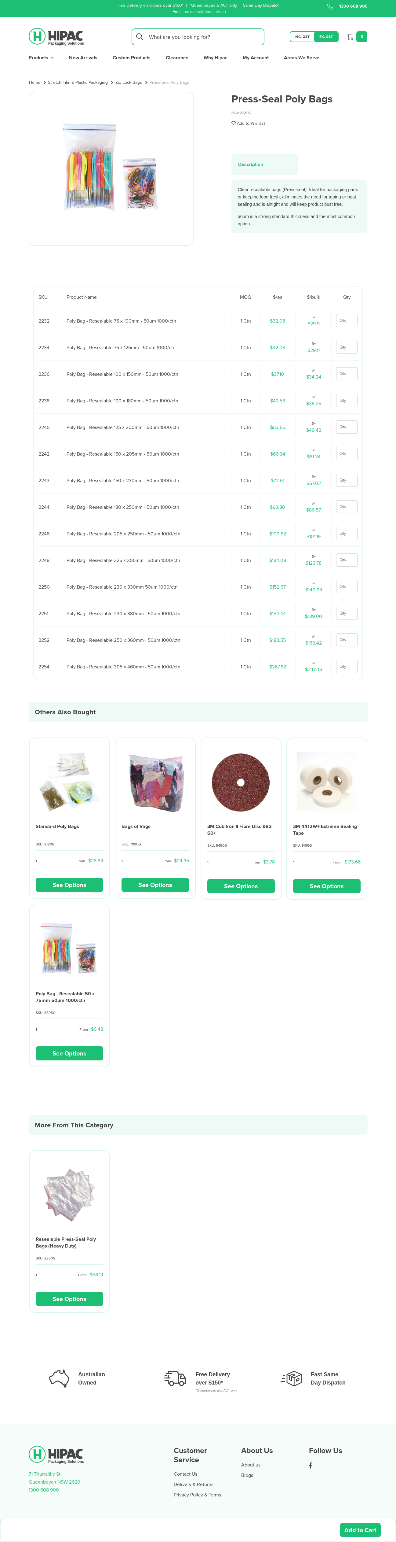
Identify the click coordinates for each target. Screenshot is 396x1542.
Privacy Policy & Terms (197, 1494)
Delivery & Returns (193, 1484)
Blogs (247, 1475)
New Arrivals (83, 57)
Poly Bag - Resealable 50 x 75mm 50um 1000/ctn (65, 997)
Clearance (177, 57)
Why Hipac (215, 57)
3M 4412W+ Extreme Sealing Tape (325, 830)
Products (41, 57)
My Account (256, 57)
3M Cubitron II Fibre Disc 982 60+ (239, 830)
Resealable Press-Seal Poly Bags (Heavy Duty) (66, 1242)
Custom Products (132, 57)
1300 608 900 (347, 6)
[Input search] (198, 36)
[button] (248, 123)
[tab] (264, 164)
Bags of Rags (136, 826)
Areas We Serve (301, 57)
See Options (69, 884)
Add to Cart (360, 1529)
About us (250, 1464)
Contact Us (185, 1473)
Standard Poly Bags (57, 826)
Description (250, 164)
